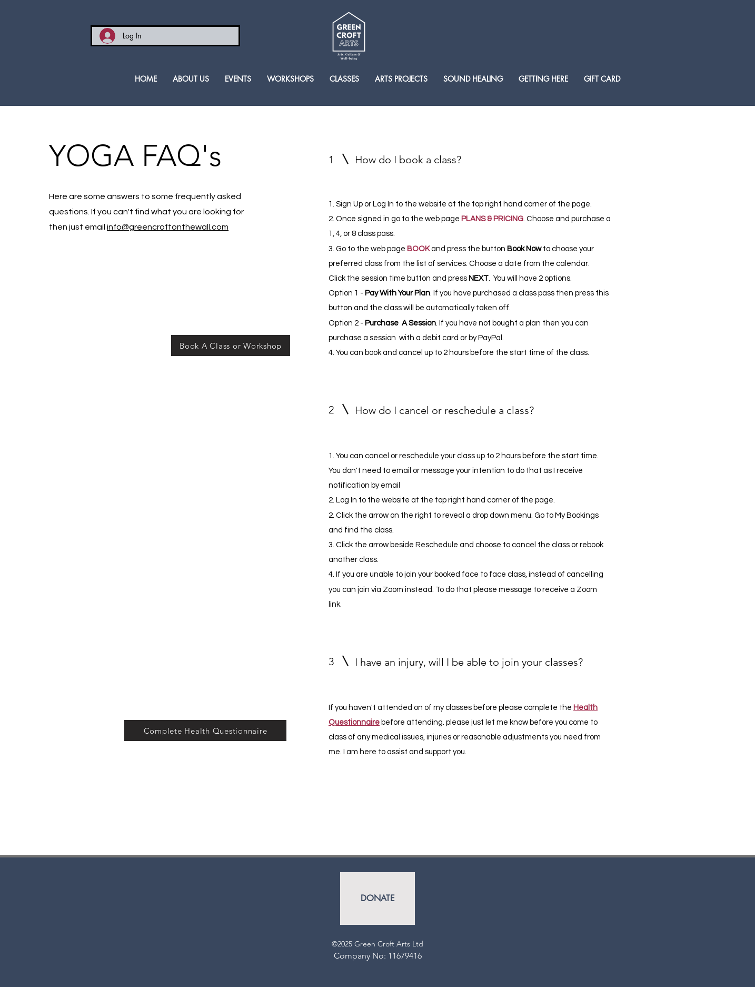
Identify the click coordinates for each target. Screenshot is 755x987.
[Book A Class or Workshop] (230, 345)
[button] (344, 78)
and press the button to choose (493, 249)
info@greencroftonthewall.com (168, 227)
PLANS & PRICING (492, 219)
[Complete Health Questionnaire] (205, 730)
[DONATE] (377, 898)
